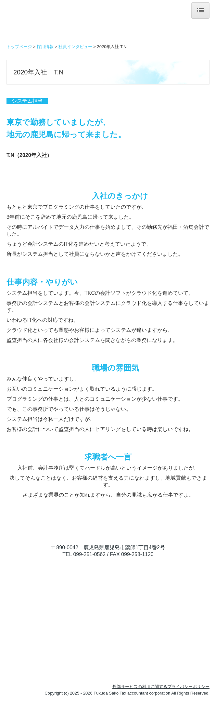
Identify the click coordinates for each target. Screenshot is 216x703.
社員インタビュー (75, 46)
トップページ (19, 46)
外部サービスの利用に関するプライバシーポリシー (161, 686)
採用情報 (45, 46)
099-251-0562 (89, 554)
